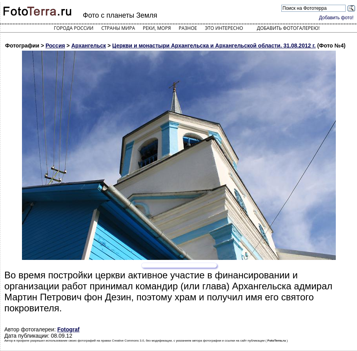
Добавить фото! (336, 17)
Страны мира (118, 28)
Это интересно (224, 28)
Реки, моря (157, 28)
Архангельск (88, 45)
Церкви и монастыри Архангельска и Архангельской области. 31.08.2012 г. (214, 45)
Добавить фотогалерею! (288, 28)
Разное (188, 28)
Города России (73, 28)
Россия (55, 45)
